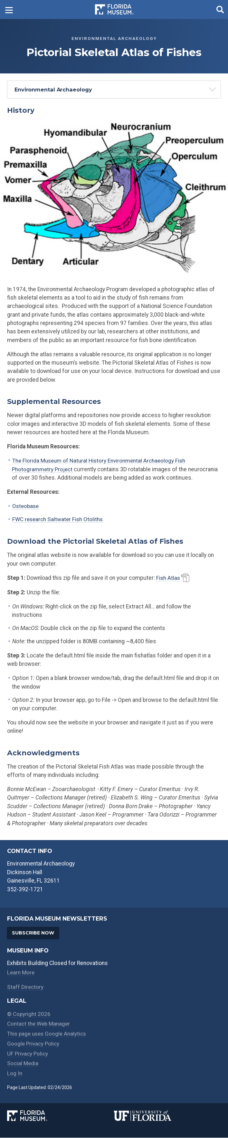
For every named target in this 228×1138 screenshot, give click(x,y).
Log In (14, 1073)
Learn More (21, 973)
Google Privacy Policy (34, 1044)
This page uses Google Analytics (48, 1034)
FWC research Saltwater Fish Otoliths (58, 519)
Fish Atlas (168, 577)
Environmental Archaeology (53, 89)
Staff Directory (25, 987)
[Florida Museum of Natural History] (60, 1116)
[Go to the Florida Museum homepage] (114, 9)
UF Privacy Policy (28, 1054)
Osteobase (26, 505)
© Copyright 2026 (29, 1014)
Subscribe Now (34, 932)
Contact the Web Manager (39, 1024)
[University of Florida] (167, 1116)
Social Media (23, 1064)
